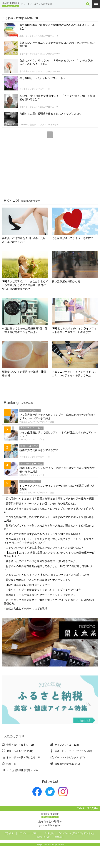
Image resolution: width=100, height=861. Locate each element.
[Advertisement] (50, 168)
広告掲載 (9, 833)
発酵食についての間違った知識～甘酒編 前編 (24, 373)
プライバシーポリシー (29, 833)
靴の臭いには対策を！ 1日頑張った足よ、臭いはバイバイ (24, 240)
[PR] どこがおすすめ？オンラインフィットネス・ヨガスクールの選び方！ (74, 330)
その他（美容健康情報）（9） (22, 770)
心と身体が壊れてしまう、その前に (72, 238)
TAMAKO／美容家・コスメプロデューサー (39, 124)
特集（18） (12, 764)
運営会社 (59, 837)
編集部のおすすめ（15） (68, 764)
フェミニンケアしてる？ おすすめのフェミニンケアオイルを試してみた (74, 373)
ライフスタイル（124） (67, 744)
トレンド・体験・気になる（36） (24, 757)
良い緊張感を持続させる (66, 281)
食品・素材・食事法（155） (21, 744)
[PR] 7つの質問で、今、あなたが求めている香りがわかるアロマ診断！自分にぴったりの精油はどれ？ (25, 285)
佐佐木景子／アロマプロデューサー (35, 89)
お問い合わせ (43, 837)
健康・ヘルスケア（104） (20, 751)
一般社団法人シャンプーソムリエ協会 (36, 422)
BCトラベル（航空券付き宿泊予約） (77, 833)
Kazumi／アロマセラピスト (32, 439)
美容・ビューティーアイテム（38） (74, 751)
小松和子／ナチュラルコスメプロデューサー (39, 36)
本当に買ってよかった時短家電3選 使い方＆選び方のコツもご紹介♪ (24, 330)
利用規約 (49, 833)
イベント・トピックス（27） (70, 757)
